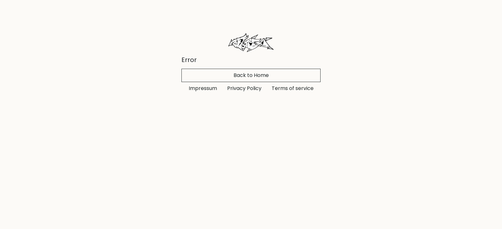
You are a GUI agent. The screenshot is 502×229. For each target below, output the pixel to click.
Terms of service (293, 88)
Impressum (203, 88)
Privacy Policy (244, 88)
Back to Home (251, 75)
